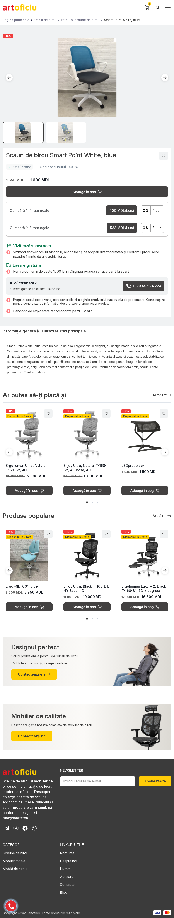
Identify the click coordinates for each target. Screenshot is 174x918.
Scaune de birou (15, 853)
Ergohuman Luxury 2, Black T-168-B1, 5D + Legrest (143, 588)
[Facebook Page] (25, 828)
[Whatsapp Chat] (34, 828)
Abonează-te (155, 781)
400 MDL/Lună (121, 210)
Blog (63, 892)
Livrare (65, 869)
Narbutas (67, 853)
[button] (9, 77)
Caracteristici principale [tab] (64, 331)
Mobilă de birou (15, 869)
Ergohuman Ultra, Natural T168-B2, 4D (26, 467)
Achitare (66, 876)
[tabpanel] (87, 361)
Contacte (67, 884)
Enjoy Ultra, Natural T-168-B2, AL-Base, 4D (85, 467)
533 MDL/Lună (122, 228)
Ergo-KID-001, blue (22, 586)
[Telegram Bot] (7, 828)
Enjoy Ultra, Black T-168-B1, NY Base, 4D (86, 588)
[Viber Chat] (16, 828)
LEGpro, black (133, 465)
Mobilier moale (14, 861)
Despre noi (68, 861)
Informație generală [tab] (21, 331)
